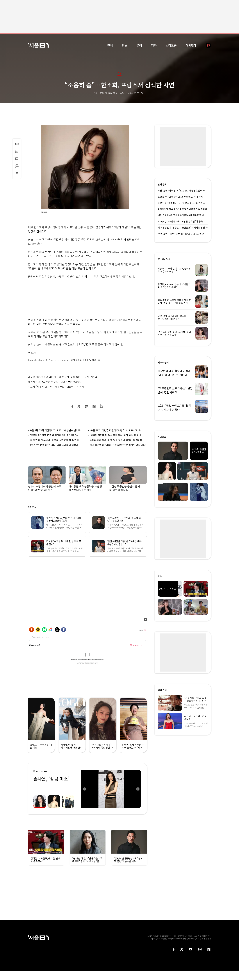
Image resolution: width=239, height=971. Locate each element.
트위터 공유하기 (78, 406)
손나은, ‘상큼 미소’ (51, 778)
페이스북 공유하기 (72, 406)
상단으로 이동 (17, 173)
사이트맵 (201, 936)
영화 (154, 45)
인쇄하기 (17, 166)
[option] (111, 789)
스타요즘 (171, 45)
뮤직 (139, 45)
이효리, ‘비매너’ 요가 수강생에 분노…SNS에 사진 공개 (56, 386)
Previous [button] (84, 788)
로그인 (208, 936)
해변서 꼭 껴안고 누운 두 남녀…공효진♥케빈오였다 (55, 382)
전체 (110, 45)
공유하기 (17, 151)
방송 (124, 45)
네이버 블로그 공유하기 (94, 406)
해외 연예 (162, 690)
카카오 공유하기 (86, 406)
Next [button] (137, 788)
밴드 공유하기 (101, 406)
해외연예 (191, 45)
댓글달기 (17, 159)
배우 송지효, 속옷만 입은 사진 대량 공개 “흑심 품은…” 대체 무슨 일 (62, 377)
